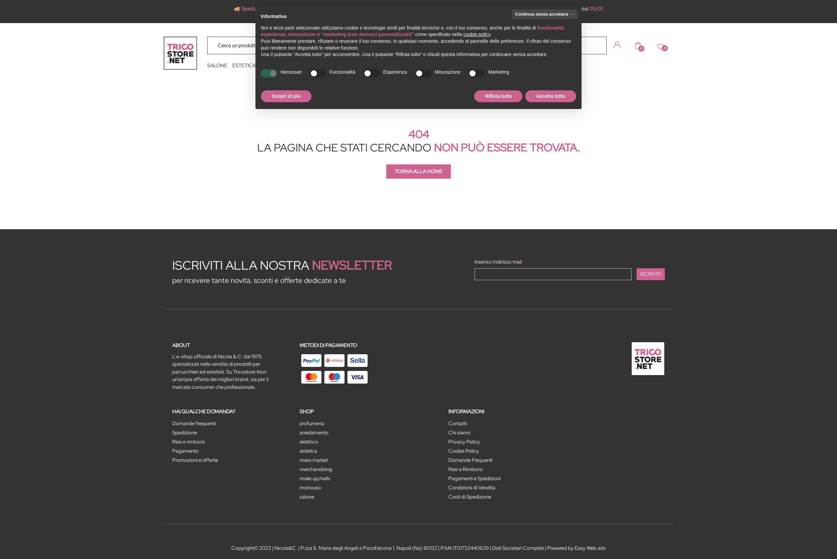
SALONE (217, 65)
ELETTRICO (309, 441)
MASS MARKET (314, 460)
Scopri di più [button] (286, 96)
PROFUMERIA (312, 423)
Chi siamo (459, 432)
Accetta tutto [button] (550, 96)
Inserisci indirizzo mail (500, 261)
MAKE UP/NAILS (315, 478)
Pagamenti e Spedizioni (474, 478)
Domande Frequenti (470, 460)
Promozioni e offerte (195, 460)
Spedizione (184, 432)
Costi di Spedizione (469, 496)
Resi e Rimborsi (465, 469)
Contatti (457, 423)
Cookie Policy (463, 451)
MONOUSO (310, 487)
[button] (596, 45)
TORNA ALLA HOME (418, 171)
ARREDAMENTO (314, 432)
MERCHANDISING (316, 469)
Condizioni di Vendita (471, 487)
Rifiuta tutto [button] (498, 96)
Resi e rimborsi (188, 441)
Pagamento (185, 451)
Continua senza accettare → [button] (544, 14)
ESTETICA (244, 65)
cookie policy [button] (476, 34)
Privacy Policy (464, 441)
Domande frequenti (194, 423)
